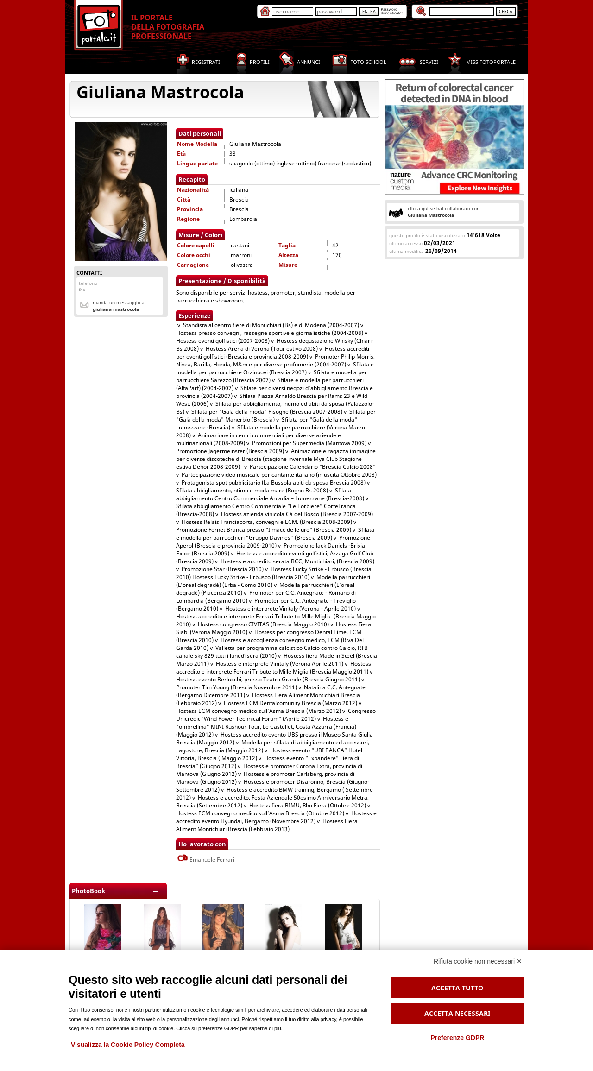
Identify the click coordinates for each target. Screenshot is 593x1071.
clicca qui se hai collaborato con (443, 211)
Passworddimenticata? (392, 10)
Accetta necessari (457, 1013)
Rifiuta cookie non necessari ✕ (478, 961)
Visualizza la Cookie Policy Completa (128, 1044)
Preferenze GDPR (457, 1037)
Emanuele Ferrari (205, 859)
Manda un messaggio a (119, 305)
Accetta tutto (457, 987)
